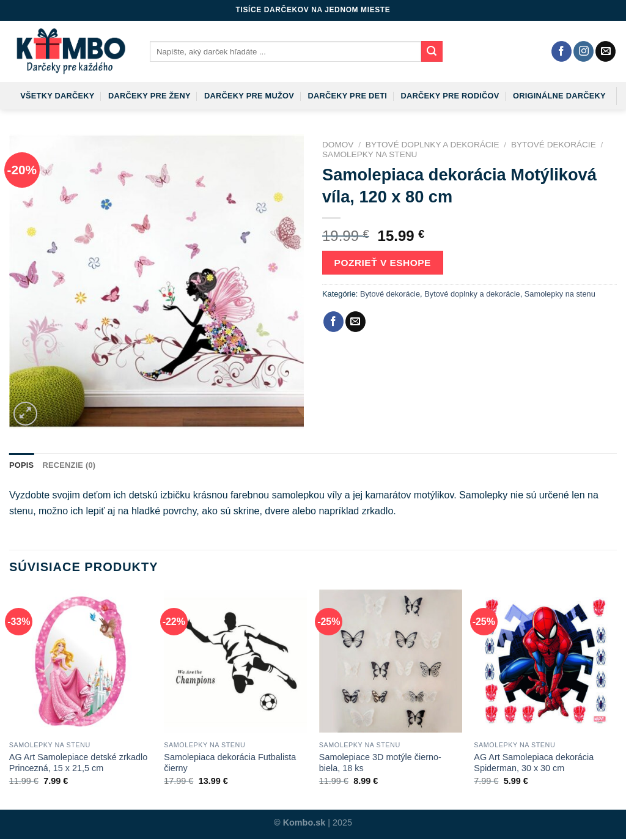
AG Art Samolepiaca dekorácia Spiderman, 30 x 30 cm (534, 763)
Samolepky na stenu (369, 154)
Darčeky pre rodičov (450, 95)
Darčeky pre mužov (249, 95)
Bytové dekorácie (553, 144)
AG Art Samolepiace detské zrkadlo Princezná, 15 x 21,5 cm (78, 763)
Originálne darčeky (559, 95)
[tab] (21, 465)
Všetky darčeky (57, 95)
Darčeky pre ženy (149, 95)
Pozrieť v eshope (382, 262)
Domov (337, 144)
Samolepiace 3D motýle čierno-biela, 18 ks (380, 763)
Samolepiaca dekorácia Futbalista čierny (230, 763)
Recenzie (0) (68, 465)
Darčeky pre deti (347, 95)
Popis (21, 465)
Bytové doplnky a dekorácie (432, 144)
